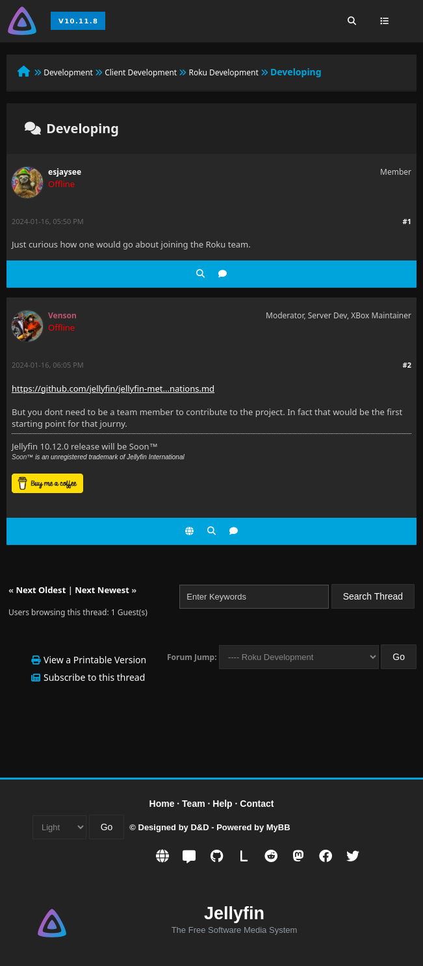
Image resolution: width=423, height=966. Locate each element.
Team (193, 803)
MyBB (278, 827)
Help (222, 803)
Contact (257, 803)
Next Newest (102, 590)
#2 (407, 365)
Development (68, 72)
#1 (407, 221)
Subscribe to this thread (94, 677)
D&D (199, 827)
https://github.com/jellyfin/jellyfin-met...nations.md (113, 388)
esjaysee (64, 171)
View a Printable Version (95, 660)
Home (162, 803)
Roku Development (223, 72)
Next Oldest (41, 590)
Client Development (141, 72)
